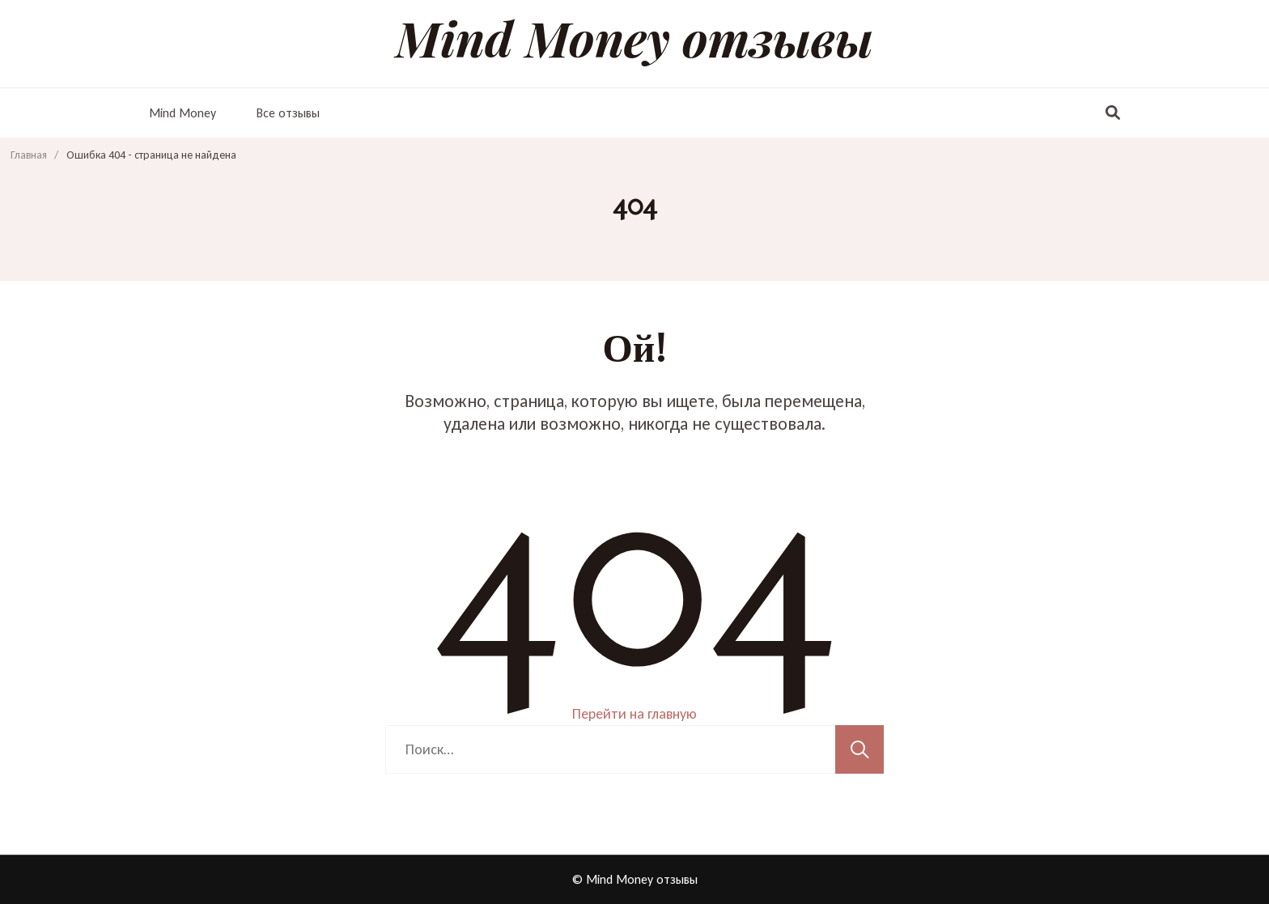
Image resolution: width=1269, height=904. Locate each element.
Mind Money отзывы (634, 37)
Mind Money (182, 113)
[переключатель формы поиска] (1113, 113)
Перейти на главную (634, 714)
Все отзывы (288, 113)
